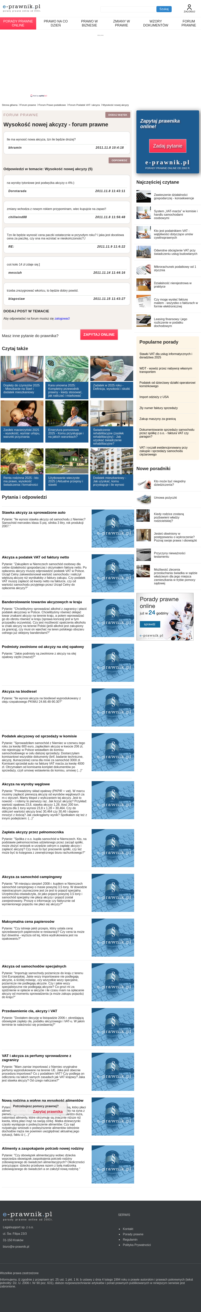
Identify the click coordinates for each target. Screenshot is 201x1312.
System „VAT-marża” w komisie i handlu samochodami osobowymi (176, 215)
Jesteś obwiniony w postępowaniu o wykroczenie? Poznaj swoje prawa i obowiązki (175, 537)
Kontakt (128, 1229)
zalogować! (62, 318)
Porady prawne (133, 1234)
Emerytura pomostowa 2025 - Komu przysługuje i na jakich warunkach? (65, 433)
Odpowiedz (119, 160)
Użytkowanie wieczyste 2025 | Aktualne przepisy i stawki (65, 481)
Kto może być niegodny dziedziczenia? (170, 483)
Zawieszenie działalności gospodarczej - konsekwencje (174, 196)
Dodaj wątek (117, 114)
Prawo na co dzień (56, 23)
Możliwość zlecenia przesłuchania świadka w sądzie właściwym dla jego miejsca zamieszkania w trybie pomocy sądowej (175, 576)
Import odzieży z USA (154, 397)
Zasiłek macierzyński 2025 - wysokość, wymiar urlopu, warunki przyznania (21, 433)
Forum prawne (189, 23)
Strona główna (10, 105)
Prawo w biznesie (89, 23)
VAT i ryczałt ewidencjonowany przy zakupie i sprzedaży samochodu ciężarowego (163, 451)
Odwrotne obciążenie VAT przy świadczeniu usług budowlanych (175, 252)
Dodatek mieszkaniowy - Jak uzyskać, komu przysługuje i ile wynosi (109, 481)
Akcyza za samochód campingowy (32, 877)
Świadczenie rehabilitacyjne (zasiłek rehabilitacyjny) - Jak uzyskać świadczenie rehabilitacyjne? (108, 436)
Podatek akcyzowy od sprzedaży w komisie (39, 736)
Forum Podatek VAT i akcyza (84, 105)
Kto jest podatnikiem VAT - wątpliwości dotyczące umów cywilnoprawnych (173, 234)
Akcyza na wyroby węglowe (26, 784)
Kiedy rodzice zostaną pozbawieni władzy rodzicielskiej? (169, 517)
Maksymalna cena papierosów (28, 922)
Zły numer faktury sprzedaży (158, 408)
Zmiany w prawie (121, 23)
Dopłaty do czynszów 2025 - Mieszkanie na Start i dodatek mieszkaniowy (21, 389)
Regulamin (130, 1239)
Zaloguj (189, 8)
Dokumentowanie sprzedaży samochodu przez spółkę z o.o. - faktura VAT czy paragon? (166, 433)
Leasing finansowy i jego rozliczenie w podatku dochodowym (170, 322)
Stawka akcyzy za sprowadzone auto (34, 512)
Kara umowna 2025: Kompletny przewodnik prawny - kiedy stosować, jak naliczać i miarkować (65, 390)
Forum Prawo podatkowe (52, 105)
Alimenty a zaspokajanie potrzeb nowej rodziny (43, 1148)
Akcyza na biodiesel (19, 691)
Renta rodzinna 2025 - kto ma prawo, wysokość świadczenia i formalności (20, 481)
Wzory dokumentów (155, 23)
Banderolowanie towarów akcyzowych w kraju (42, 602)
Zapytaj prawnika (48, 1111)
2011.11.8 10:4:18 (110, 147)
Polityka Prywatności (137, 1245)
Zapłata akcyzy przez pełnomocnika (33, 832)
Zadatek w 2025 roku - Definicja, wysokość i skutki (111, 387)
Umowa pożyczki (165, 497)
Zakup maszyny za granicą (157, 418)
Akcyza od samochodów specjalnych (34, 966)
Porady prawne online (18, 23)
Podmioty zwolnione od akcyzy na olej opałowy (43, 647)
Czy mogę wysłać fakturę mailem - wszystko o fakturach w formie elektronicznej (176, 303)
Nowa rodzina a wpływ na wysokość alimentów (42, 1100)
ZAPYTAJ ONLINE (99, 335)
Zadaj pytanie (168, 145)
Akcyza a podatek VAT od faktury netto (35, 557)
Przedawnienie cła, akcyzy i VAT (29, 1011)
